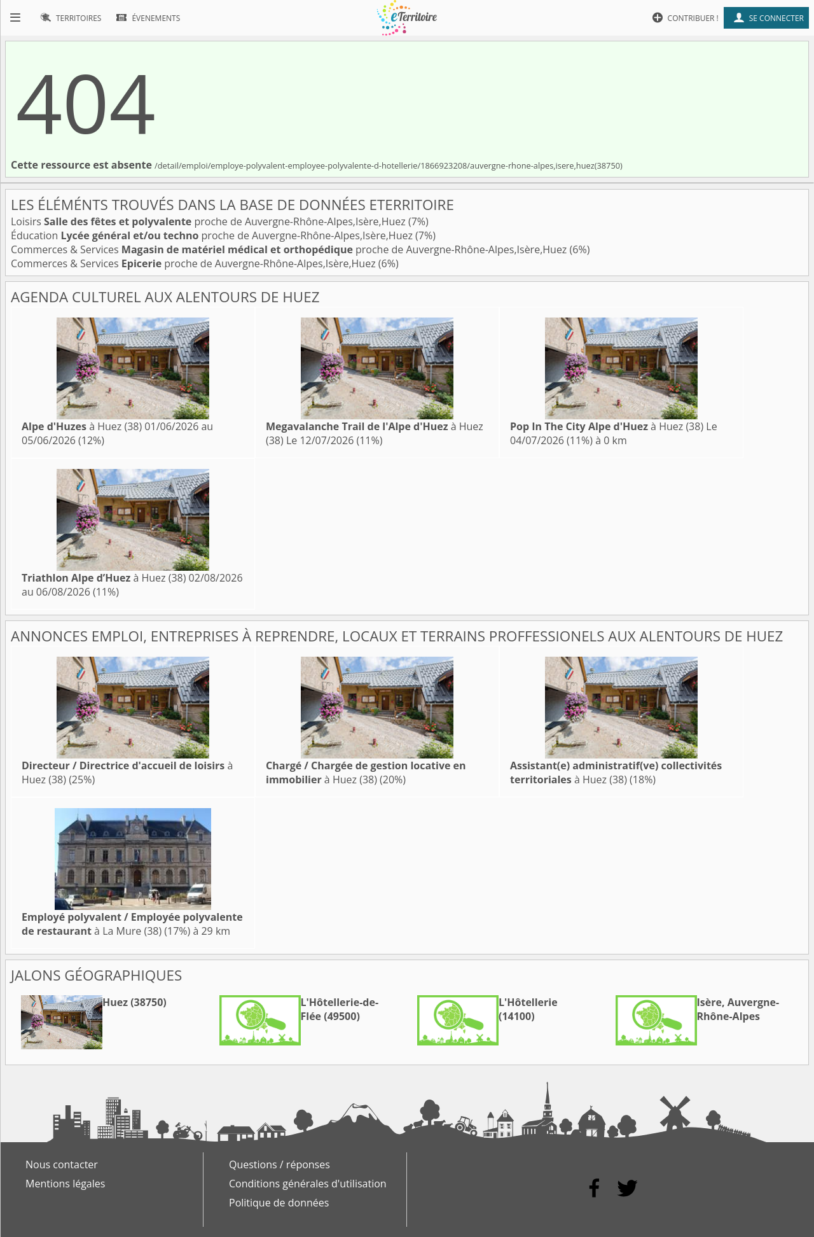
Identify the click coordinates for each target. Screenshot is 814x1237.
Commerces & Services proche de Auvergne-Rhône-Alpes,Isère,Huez (290, 249)
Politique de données (279, 1203)
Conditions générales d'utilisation (308, 1184)
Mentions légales (65, 1184)
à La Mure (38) (132, 924)
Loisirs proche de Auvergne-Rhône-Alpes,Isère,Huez (209, 221)
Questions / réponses (279, 1164)
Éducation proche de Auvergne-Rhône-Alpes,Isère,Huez (213, 235)
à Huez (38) (82, 426)
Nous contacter (61, 1164)
